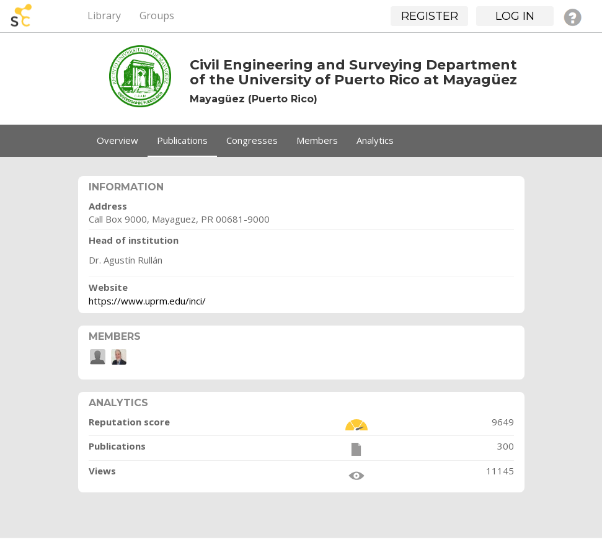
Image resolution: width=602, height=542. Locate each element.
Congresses (252, 140)
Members (317, 140)
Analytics (375, 140)
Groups (156, 15)
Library (104, 15)
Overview (117, 140)
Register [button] (429, 16)
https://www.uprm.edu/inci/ (147, 301)
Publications (182, 140)
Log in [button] (514, 16)
